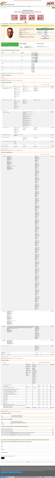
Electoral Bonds (23, 6)
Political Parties (18, 6)
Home (1, 6)
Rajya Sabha (13, 6)
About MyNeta (52, 6)
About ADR (48, 6)
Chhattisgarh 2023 (6, 23)
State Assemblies (9, 6)
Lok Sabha (4, 6)
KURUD (13, 23)
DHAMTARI (10, 23)
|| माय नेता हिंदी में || (28, 6)
